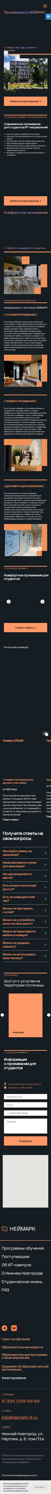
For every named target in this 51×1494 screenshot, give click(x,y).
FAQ (5, 1289)
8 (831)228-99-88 (21, 1400)
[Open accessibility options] (48, 17)
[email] (25, 1105)
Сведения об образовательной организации (25, 1367)
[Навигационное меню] (45, 6)
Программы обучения (23, 1248)
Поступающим (15, 1256)
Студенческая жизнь (22, 1281)
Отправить (25, 1141)
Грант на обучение (16, 1339)
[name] (25, 1096)
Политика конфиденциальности (19, 1475)
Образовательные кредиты (22, 1347)
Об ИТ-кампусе (16, 1264)
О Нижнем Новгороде (22, 1273)
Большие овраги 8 (33, 1084)
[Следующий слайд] (48, 1015)
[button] (25, 1308)
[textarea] (25, 1126)
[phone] (25, 1113)
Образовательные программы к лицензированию (24, 1356)
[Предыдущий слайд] (2, 1015)
